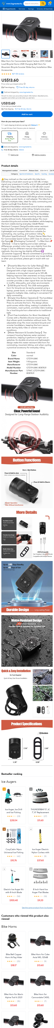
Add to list (13, 155)
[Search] (43, 3)
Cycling (44, 174)
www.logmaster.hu (26, 92)
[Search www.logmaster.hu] (31, 3)
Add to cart (27, 114)
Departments (9, 9)
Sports (37, 174)
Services (22, 9)
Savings (31, 9)
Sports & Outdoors (26, 174)
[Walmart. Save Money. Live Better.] (12, 3)
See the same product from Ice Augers (37, 907)
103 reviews (19, 74)
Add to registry (39, 155)
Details (21, 150)
